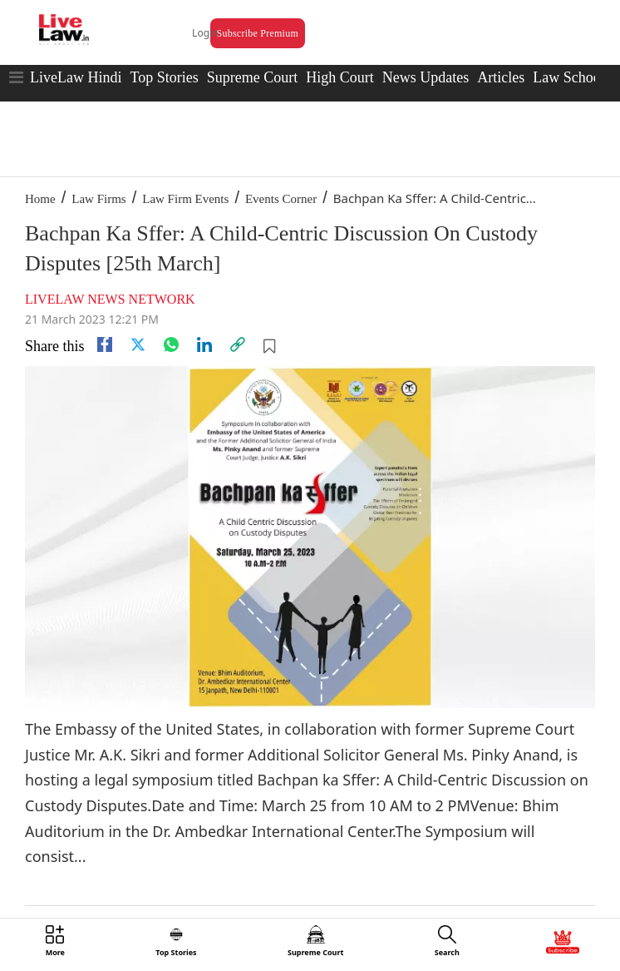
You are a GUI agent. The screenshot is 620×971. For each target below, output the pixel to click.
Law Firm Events (185, 199)
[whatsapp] (171, 344)
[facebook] (104, 344)
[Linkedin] (204, 344)
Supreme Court (252, 77)
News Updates (425, 77)
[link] (237, 344)
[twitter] (137, 344)
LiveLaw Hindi (75, 77)
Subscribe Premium (257, 33)
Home (40, 199)
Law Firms (98, 199)
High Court (340, 77)
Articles (500, 77)
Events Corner (281, 199)
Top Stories (164, 77)
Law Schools (572, 77)
